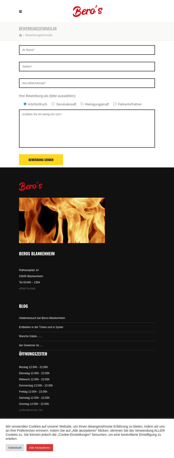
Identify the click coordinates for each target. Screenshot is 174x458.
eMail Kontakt (27, 288)
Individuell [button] (15, 447)
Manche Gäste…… (30, 336)
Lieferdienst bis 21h (31, 410)
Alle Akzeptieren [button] (39, 447)
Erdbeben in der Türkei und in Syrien (41, 327)
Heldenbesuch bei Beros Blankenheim (42, 318)
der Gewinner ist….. (31, 345)
